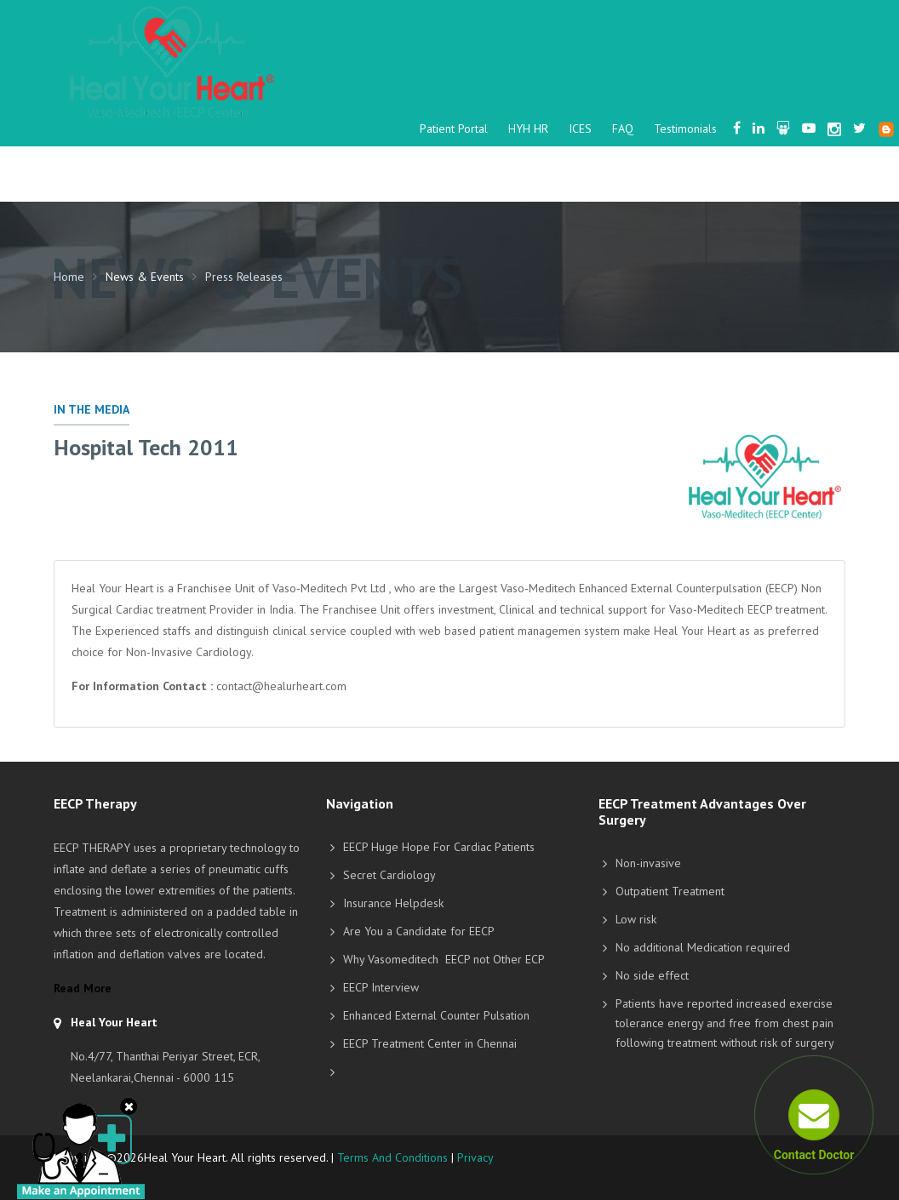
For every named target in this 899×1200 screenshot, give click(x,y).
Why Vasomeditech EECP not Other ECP (444, 959)
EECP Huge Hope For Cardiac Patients (439, 846)
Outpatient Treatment (670, 891)
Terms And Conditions (392, 1157)
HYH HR (528, 128)
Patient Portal (454, 128)
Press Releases (244, 276)
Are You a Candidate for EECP (419, 931)
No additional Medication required (703, 947)
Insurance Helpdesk (393, 903)
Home (69, 276)
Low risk (636, 919)
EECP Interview (381, 987)
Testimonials (685, 128)
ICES (580, 128)
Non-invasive (648, 863)
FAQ (622, 128)
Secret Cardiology (389, 875)
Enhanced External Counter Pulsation (436, 1015)
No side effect (652, 975)
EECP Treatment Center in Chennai (430, 1043)
